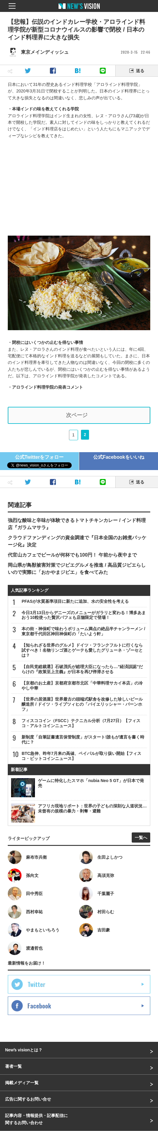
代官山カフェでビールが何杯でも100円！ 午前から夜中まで (72, 554)
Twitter (36, 984)
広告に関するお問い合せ (28, 1099)
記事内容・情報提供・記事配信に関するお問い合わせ (36, 1119)
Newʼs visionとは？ (23, 1049)
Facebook (39, 1005)
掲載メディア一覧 (22, 1082)
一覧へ (141, 837)
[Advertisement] (79, 185)
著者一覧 (13, 1066)
